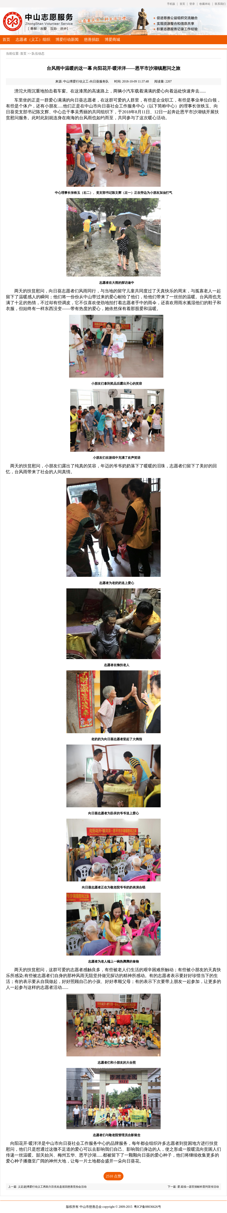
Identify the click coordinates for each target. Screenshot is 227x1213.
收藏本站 (204, 3)
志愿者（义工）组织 (33, 39)
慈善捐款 (91, 39)
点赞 (113, 1176)
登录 (192, 3)
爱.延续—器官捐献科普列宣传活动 (198, 1186)
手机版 (171, 3)
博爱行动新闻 (67, 39)
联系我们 (220, 3)
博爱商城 (112, 39)
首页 (182, 3)
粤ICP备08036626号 (147, 1206)
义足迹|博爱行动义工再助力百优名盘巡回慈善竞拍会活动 (52, 1186)
